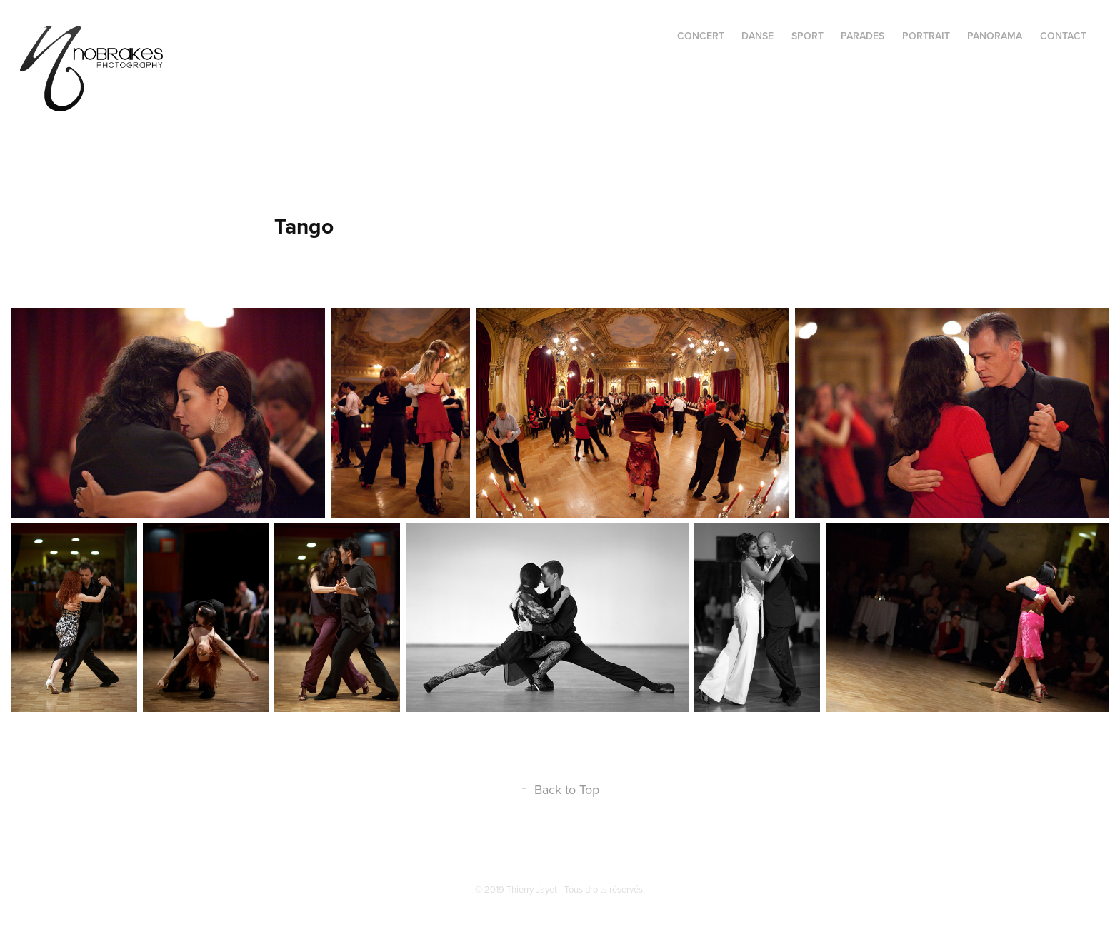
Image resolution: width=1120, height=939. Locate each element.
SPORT (807, 36)
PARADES (862, 36)
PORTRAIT (926, 36)
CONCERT (700, 36)
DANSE (757, 36)
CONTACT (1063, 36)
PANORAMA (994, 36)
